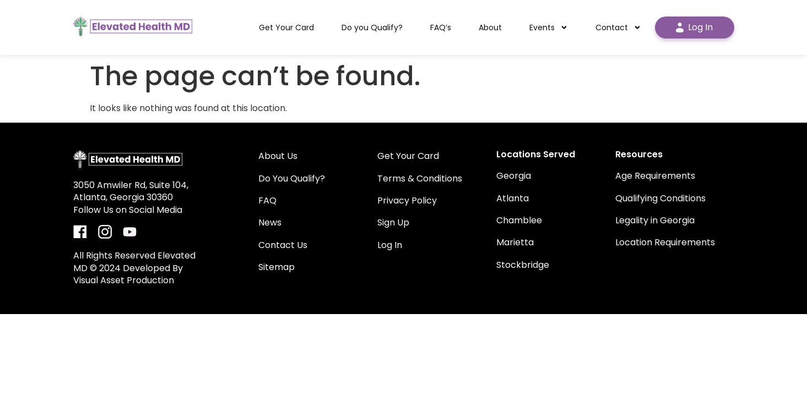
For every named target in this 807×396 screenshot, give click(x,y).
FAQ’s (440, 27)
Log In (694, 27)
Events (548, 27)
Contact (618, 27)
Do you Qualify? (372, 27)
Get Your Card (286, 27)
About (490, 27)
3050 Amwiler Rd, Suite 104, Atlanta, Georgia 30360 (130, 191)
